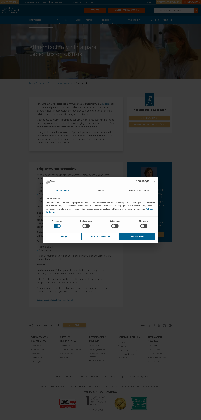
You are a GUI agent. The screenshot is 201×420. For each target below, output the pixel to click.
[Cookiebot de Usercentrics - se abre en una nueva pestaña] (137, 182)
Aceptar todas (137, 237)
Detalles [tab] (100, 190)
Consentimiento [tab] (62, 190)
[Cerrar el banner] (154, 182)
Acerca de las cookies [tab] (139, 190)
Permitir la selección (100, 237)
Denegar (63, 237)
